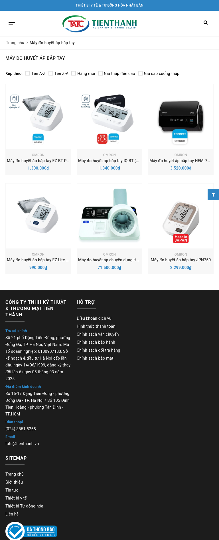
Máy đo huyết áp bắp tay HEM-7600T (183, 160)
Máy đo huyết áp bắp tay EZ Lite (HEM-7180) (47, 260)
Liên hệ (12, 514)
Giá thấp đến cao (116, 73)
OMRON (38, 155)
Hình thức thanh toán (96, 326)
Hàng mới (83, 73)
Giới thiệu (14, 482)
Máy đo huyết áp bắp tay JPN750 (181, 260)
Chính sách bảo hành (96, 342)
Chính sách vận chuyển (98, 334)
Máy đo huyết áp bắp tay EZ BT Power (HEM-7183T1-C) (57, 160)
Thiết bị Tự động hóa (24, 506)
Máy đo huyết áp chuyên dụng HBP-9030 (115, 260)
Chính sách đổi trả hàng (98, 350)
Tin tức (11, 490)
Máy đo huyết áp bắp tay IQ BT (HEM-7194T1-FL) (122, 160)
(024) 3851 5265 (20, 429)
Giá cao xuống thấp (158, 73)
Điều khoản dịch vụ (94, 318)
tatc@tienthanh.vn (22, 443)
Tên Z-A (58, 73)
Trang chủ (14, 474)
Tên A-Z (35, 73)
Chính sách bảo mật (95, 358)
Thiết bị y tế (16, 498)
